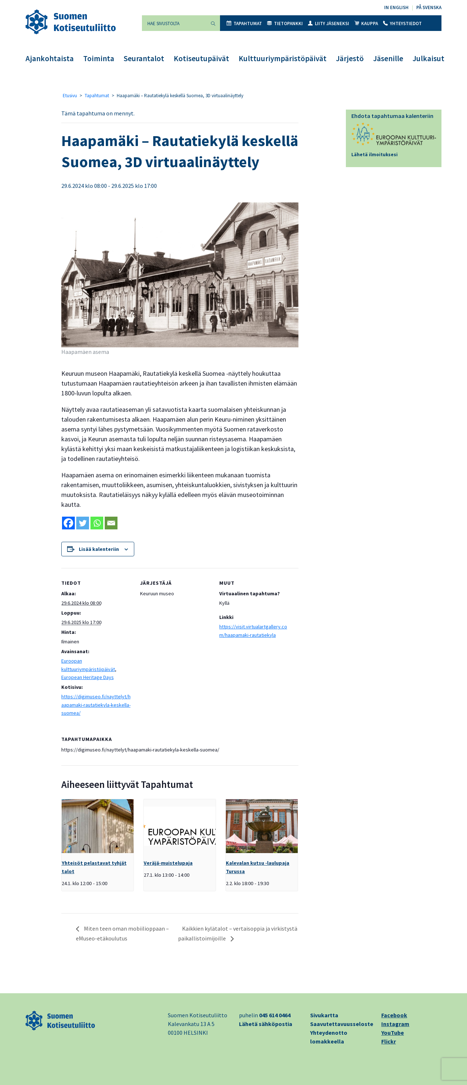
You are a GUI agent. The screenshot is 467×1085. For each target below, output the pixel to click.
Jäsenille (388, 58)
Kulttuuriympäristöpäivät (283, 58)
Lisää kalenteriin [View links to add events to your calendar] (99, 549)
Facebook (394, 1015)
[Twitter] (82, 523)
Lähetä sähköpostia (265, 1023)
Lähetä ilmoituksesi (374, 154)
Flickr (388, 1041)
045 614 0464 (274, 1015)
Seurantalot (144, 58)
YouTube (392, 1032)
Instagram (395, 1023)
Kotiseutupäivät (201, 58)
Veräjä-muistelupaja (168, 863)
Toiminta (98, 58)
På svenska (428, 7)
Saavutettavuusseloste (341, 1023)
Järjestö (350, 58)
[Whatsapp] (96, 523)
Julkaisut (428, 58)
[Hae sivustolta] (174, 23)
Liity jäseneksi (328, 23)
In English (396, 7)
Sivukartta (324, 1015)
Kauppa (366, 23)
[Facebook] (68, 523)
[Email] (111, 523)
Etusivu (70, 95)
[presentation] (98, 826)
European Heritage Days (87, 677)
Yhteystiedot (402, 23)
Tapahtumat (244, 23)
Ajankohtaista (50, 58)
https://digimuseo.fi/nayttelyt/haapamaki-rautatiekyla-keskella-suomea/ (96, 704)
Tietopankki (285, 23)
